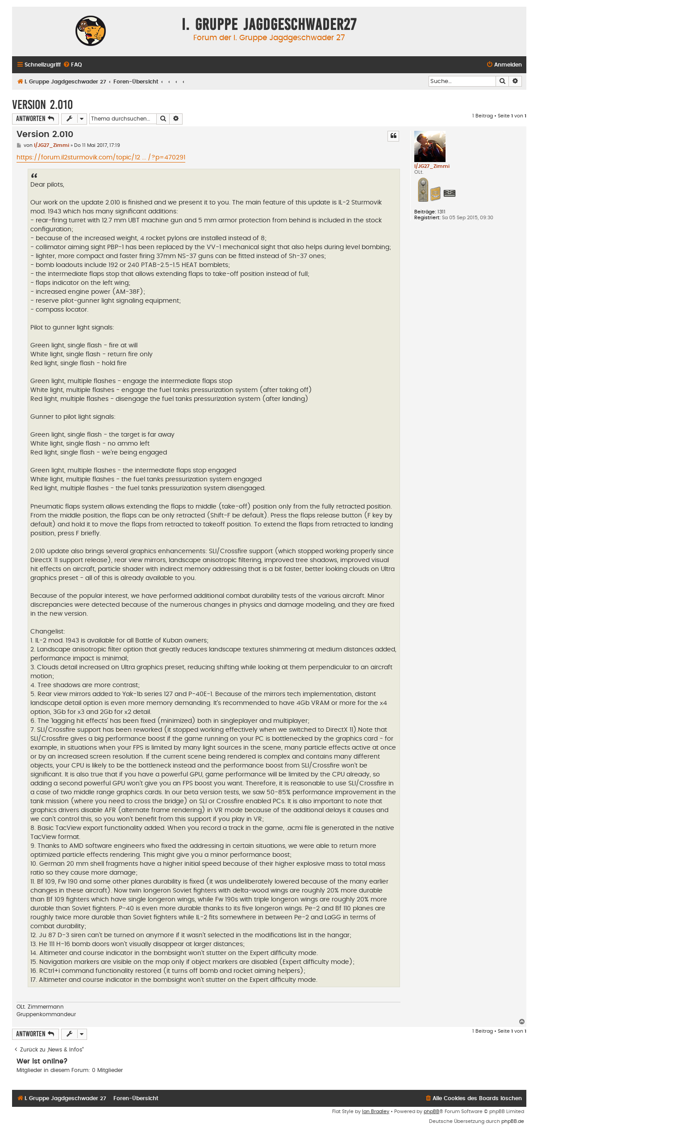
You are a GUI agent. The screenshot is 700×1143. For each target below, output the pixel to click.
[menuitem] (72, 65)
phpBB (431, 1111)
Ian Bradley (375, 1111)
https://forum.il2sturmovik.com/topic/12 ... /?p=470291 (101, 157)
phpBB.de (512, 1121)
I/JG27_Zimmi (432, 166)
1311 (442, 211)
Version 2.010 (42, 105)
